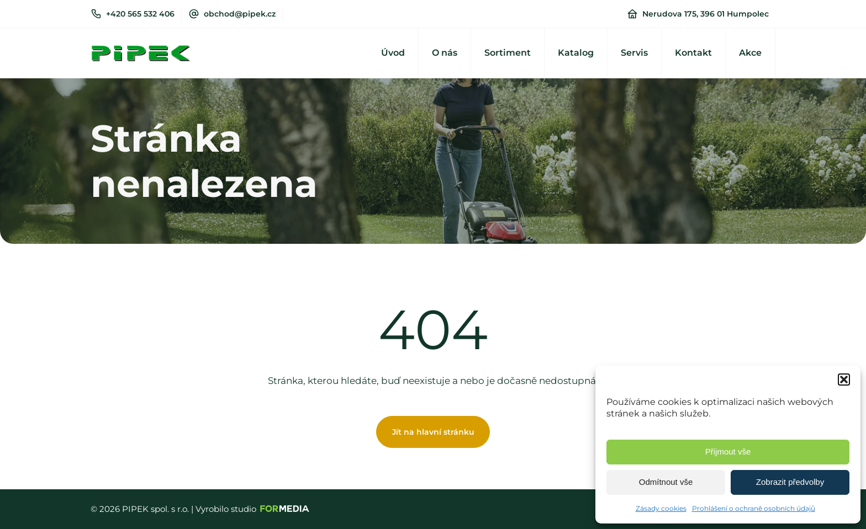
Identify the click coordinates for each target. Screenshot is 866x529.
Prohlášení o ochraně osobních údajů (753, 508)
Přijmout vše (728, 451)
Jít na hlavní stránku (433, 432)
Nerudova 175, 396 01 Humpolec (705, 14)
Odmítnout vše (666, 482)
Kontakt (693, 52)
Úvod (393, 52)
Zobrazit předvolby (790, 482)
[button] (843, 379)
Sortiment (507, 52)
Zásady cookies (661, 508)
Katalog (576, 52)
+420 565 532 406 (140, 14)
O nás (444, 52)
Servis (634, 52)
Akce (750, 52)
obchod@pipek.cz (240, 14)
